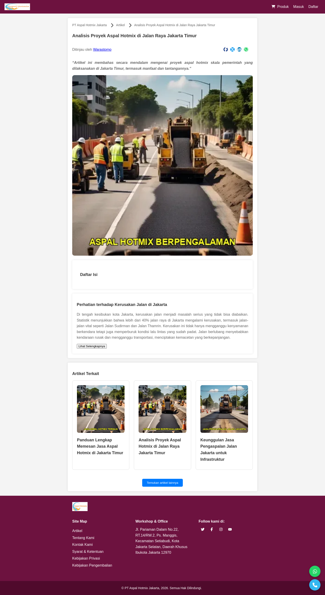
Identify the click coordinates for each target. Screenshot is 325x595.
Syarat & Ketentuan (88, 551)
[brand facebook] (212, 529)
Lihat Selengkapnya (92, 346)
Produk (283, 7)
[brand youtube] (230, 529)
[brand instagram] (221, 529)
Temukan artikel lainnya (162, 482)
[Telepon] (314, 584)
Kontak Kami (82, 544)
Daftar (313, 7)
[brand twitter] (202, 529)
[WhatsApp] (314, 571)
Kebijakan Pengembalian (92, 565)
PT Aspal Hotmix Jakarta (89, 25)
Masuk (298, 7)
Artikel (120, 25)
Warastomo (102, 49)
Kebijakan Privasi (86, 558)
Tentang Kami (83, 538)
